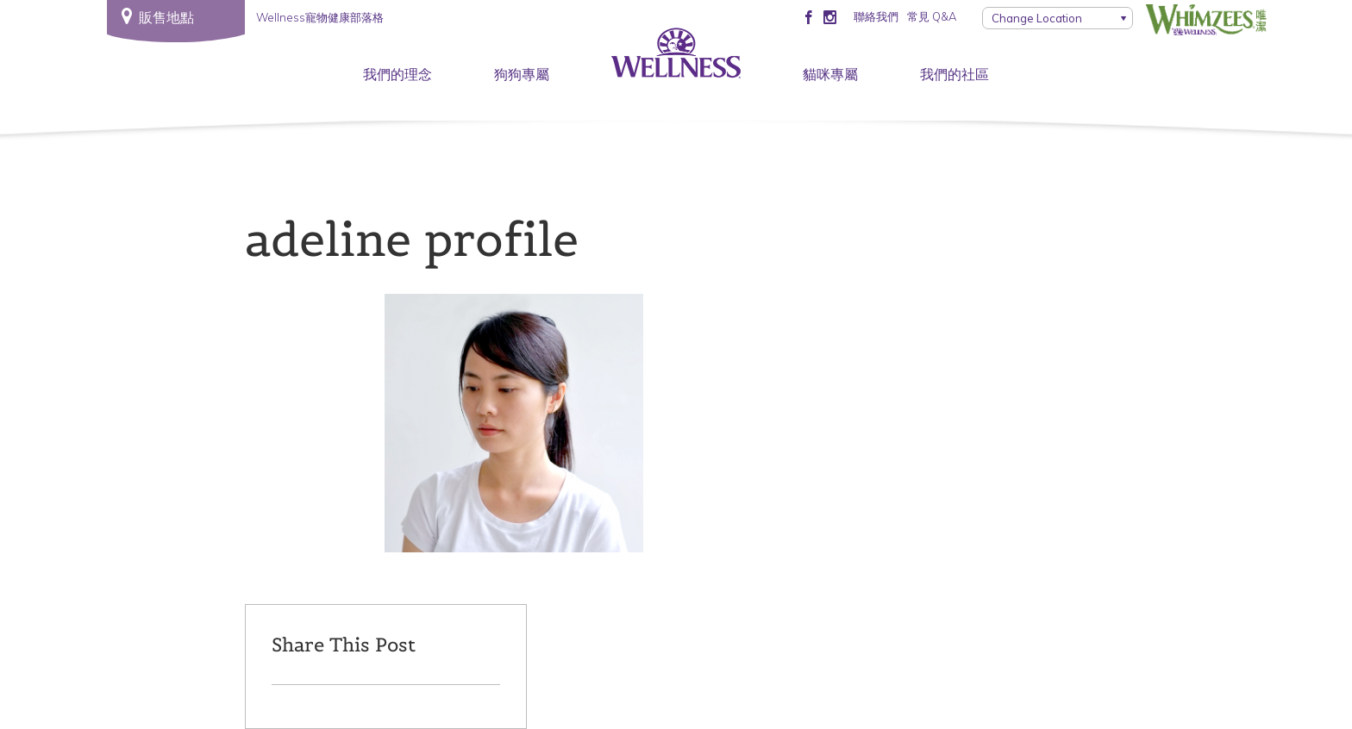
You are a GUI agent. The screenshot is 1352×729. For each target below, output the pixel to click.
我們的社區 (954, 74)
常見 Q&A (931, 16)
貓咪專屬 (830, 74)
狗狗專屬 (521, 74)
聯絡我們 (876, 16)
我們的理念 (397, 74)
